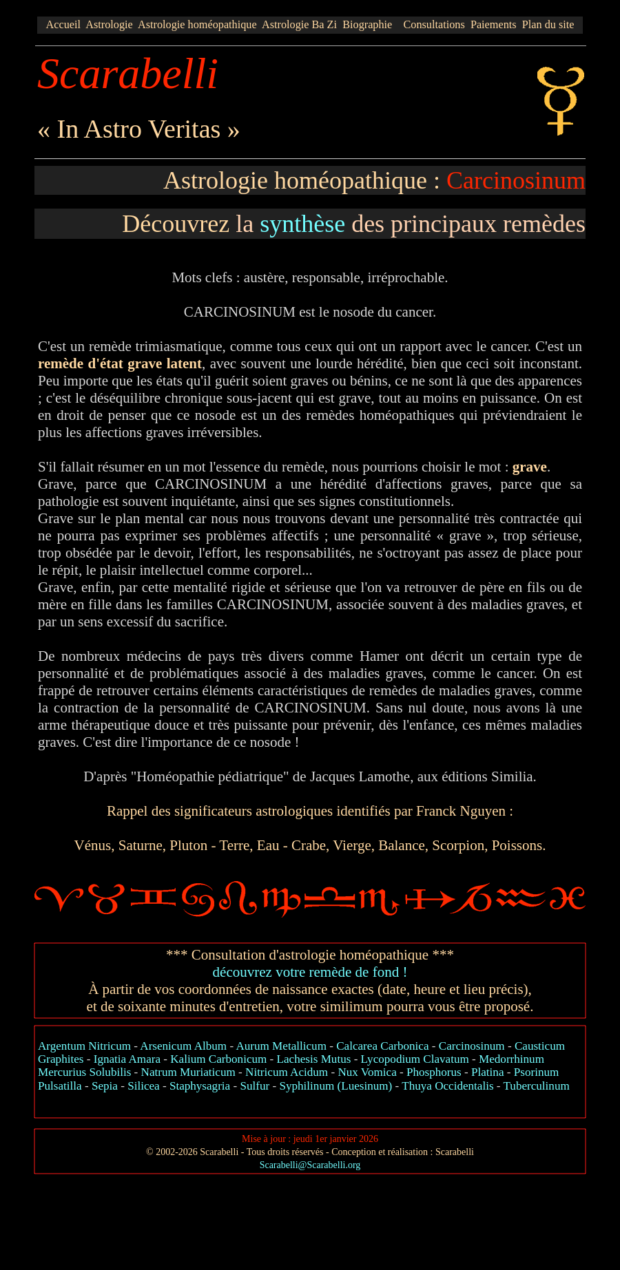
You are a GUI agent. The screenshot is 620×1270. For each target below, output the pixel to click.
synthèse (302, 223)
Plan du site (548, 25)
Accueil (63, 25)
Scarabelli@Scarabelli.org (310, 1165)
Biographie (367, 25)
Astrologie (109, 25)
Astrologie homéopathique (197, 25)
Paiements (494, 25)
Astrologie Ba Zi (299, 25)
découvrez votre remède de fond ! (310, 972)
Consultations (433, 25)
